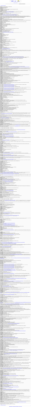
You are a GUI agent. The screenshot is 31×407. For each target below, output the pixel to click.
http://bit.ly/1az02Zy (9, 224)
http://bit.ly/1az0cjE (12, 225)
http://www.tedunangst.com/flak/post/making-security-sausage (9, 269)
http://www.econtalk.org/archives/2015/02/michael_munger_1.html (10, 353)
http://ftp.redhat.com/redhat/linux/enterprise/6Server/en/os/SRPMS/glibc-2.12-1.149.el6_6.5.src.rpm (9, 173)
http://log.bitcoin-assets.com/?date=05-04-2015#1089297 (8, 155)
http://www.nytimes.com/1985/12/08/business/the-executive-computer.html (9, 243)
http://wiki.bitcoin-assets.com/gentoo (6, 212)
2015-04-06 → (4, 5)
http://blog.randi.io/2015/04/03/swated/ (21, 129)
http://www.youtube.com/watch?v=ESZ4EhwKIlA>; (5, 367)
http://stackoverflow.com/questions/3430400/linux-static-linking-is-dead (9, 389)
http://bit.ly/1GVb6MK (16, 67)
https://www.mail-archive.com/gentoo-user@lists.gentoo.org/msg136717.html (11, 215)
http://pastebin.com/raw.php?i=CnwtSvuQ (9, 181)
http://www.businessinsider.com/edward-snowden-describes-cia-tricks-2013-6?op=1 (10, 337)
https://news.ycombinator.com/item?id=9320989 (6, 246)
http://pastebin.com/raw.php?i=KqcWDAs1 (6, 48)
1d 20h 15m (12, 1)
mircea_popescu (1, 84)
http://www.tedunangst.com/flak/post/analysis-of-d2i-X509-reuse (10, 270)
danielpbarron (1, 208)
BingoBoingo (1, 121)
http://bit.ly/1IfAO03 (17, 15)
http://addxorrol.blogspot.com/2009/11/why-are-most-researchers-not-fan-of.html (10, 375)
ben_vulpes (1, 93)
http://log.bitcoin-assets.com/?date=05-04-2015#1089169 (11, 131)
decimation (1, 34)
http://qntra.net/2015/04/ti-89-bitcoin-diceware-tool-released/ (8, 234)
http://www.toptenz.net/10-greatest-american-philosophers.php (13, 323)
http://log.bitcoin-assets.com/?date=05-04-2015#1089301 (8, 159)
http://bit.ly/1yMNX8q (4, 12)
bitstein (1, 307)
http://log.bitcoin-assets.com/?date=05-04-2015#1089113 (9, 84)
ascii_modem (1, 9)
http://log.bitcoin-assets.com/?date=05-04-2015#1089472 (9, 266)
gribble (1, 112)
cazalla (1, 129)
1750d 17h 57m (18, 1)
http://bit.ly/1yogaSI (4, 223)
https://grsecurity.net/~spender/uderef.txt (5, 117)
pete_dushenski (1, 291)
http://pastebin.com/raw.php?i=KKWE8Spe (10, 136)
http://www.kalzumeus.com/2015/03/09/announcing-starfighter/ (16, 254)
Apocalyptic (1, 207)
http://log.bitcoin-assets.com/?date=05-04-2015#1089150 (9, 85)
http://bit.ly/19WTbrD (15, 350)
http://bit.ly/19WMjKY (12, 286)
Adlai (0, 62)
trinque (1, 95)
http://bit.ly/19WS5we (9, 331)
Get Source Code (20, 406)
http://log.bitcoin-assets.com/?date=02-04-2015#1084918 (6, 113)
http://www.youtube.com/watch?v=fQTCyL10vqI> (23, 367)
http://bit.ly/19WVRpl (11, 387)
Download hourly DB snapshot (15, 406)
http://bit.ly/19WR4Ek (10, 305)
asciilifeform (1, 250)
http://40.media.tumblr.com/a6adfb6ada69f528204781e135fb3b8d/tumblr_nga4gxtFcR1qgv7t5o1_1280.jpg (16, 278)
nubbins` (1, 6)
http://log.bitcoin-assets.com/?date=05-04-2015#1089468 (9, 265)
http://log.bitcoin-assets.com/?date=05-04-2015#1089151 (9, 86)
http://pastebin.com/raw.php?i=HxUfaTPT (9, 190)
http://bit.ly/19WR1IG (17, 303)
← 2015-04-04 (1, 5)
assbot (0, 12)
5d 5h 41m (15, 1)
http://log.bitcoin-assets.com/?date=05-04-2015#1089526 (8, 294)
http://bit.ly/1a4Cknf (13, 140)
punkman (1, 243)
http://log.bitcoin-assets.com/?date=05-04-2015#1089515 (9, 273)
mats (0, 100)
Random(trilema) (10, 406)
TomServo (1, 285)
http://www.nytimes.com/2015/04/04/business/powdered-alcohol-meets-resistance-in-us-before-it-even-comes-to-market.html (13, 242)
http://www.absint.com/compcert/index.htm (10, 61)
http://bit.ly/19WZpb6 (16, 402)
